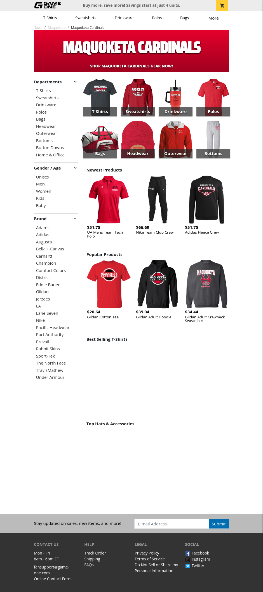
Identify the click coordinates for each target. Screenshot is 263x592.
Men (40, 184)
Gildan (42, 291)
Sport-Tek (45, 356)
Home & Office (50, 154)
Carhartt (44, 256)
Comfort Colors (51, 270)
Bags (184, 17)
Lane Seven (47, 313)
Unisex (42, 177)
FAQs (89, 564)
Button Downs (50, 147)
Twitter (194, 565)
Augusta (44, 241)
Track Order (95, 553)
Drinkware (124, 17)
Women (43, 191)
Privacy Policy (147, 553)
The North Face (51, 363)
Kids (40, 198)
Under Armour (50, 377)
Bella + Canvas (50, 248)
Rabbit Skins (48, 348)
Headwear (46, 126)
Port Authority (50, 334)
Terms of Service (150, 559)
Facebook (197, 553)
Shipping (92, 559)
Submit (219, 524)
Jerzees (43, 299)
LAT (39, 306)
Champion (46, 263)
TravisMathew (50, 370)
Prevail (42, 341)
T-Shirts (50, 17)
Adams (43, 227)
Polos (157, 17)
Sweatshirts (85, 17)
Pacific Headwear (53, 327)
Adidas (42, 234)
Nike (40, 320)
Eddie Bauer (48, 284)
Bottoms (44, 140)
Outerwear (46, 133)
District (43, 277)
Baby (41, 205)
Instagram (197, 559)
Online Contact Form (53, 578)
